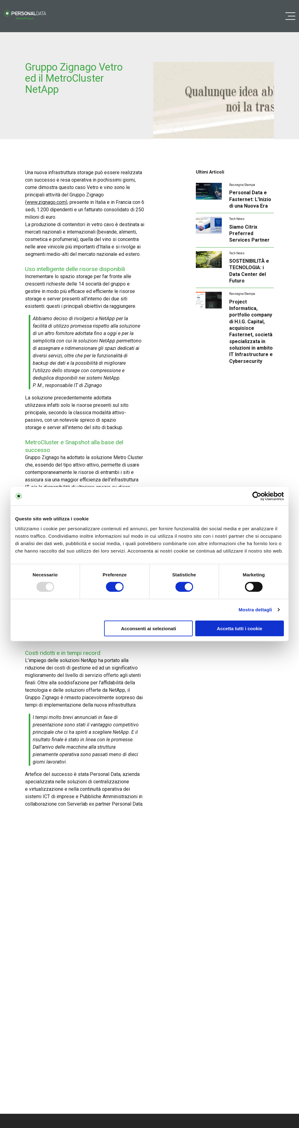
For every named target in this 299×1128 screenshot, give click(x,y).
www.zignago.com (46, 202)
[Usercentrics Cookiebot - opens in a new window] (257, 496)
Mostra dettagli (255, 609)
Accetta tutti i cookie (239, 628)
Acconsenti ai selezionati (148, 628)
